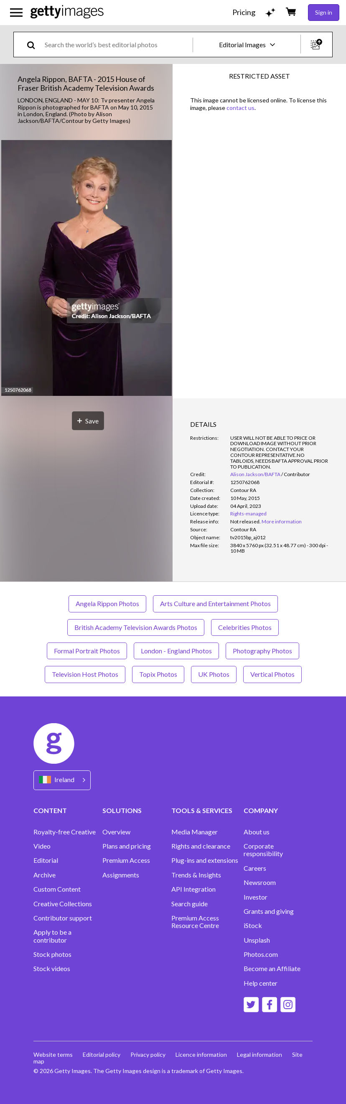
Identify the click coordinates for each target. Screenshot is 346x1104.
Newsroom (260, 882)
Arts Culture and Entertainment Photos (215, 603)
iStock (253, 925)
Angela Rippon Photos (107, 603)
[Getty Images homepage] (67, 12)
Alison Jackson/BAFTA (255, 474)
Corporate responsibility (263, 849)
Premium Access (126, 860)
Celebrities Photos (245, 627)
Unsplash (257, 940)
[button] (86, 268)
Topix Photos (158, 674)
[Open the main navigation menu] (16, 12)
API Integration (193, 889)
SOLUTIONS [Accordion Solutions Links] (122, 810)
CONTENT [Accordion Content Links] (50, 810)
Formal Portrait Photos (87, 651)
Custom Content (57, 889)
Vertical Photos (272, 674)
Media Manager (194, 832)
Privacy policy (147, 1054)
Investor (255, 897)
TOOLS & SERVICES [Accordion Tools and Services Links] (201, 810)
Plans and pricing (126, 846)
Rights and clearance (200, 846)
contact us (240, 107)
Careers (255, 868)
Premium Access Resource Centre (195, 921)
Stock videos (51, 968)
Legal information (259, 1054)
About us (257, 832)
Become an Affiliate (272, 968)
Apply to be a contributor (52, 935)
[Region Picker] (62, 780)
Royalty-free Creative (64, 832)
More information (282, 521)
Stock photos (52, 954)
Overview (116, 832)
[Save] (88, 420)
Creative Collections (62, 904)
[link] (245, 521)
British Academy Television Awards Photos (135, 627)
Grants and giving (269, 911)
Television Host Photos (85, 674)
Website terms (53, 1054)
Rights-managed (248, 513)
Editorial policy (101, 1054)
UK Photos (213, 674)
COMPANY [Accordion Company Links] (261, 810)
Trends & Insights (196, 875)
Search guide (189, 904)
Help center (260, 983)
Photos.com (261, 954)
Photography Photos (262, 651)
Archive (44, 875)
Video (42, 846)
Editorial (45, 860)
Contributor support (62, 918)
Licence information (201, 1054)
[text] (117, 44)
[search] (34, 44)
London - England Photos (176, 651)
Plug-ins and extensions (204, 860)
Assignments (120, 875)
